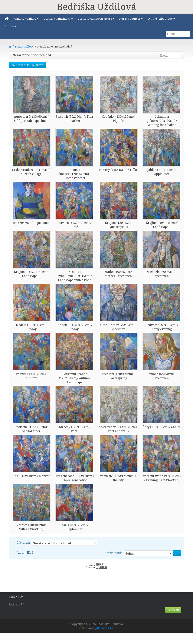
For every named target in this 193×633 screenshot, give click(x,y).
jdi (177, 553)
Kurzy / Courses (131, 19)
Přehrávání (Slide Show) (27, 65)
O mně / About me (162, 19)
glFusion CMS (105, 628)
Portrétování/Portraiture (96, 19)
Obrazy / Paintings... (59, 19)
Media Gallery (24, 46)
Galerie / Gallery (27, 19)
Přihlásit (173, 610)
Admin (11, 27)
